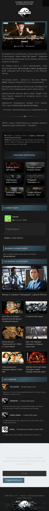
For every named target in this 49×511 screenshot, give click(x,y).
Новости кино (20, 135)
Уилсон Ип (15, 144)
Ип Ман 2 (37, 142)
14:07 (25, 220)
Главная (9, 135)
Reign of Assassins (17, 142)
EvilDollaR (31, 46)
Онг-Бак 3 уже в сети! (28, 387)
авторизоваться (9, 256)
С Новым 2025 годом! (27, 401)
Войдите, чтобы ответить (13, 238)
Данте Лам (29, 142)
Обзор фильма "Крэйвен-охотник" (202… (30, 429)
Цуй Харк (23, 144)
